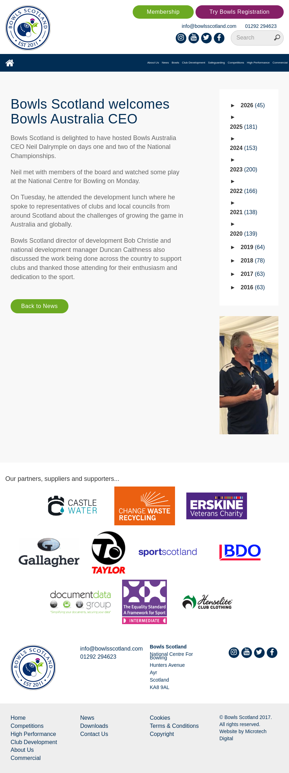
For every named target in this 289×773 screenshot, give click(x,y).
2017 (253, 274)
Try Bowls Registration (240, 12)
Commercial (280, 62)
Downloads (94, 726)
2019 (253, 247)
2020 (243, 234)
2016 (253, 287)
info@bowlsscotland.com (209, 26)
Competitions (236, 62)
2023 (243, 170)
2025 (243, 127)
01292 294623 (261, 26)
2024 (243, 148)
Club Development (193, 62)
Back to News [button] (39, 306)
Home (18, 718)
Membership (163, 12)
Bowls (175, 62)
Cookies (160, 718)
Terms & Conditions (174, 726)
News (165, 62)
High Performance (258, 62)
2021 (243, 212)
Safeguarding (216, 62)
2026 (253, 105)
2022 (243, 191)
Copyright (162, 734)
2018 (253, 261)
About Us (153, 62)
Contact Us (94, 734)
